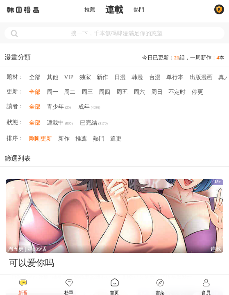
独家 (85, 77)
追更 (116, 138)
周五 (122, 91)
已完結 (94, 123)
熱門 (139, 10)
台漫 (155, 77)
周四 (104, 91)
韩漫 (137, 77)
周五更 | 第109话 (27, 249)
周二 (69, 91)
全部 (35, 77)
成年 (89, 107)
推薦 (89, 10)
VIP (68, 77)
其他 (52, 77)
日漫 (120, 77)
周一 (52, 91)
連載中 (60, 123)
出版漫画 (201, 77)
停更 (197, 91)
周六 (139, 91)
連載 (114, 10)
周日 (157, 91)
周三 (87, 91)
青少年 (59, 107)
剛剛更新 (40, 138)
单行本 (175, 77)
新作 (102, 77)
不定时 (177, 91)
